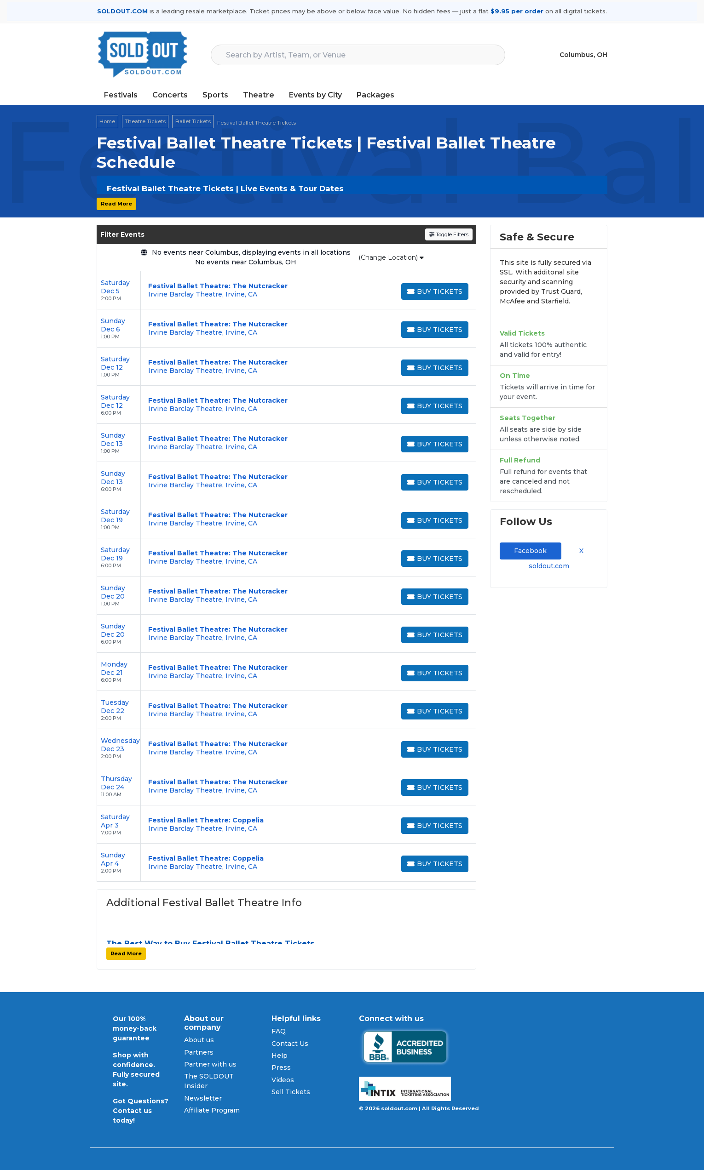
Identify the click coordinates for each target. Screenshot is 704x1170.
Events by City (315, 95)
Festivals (121, 95)
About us (199, 1040)
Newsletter (203, 1098)
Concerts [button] (170, 95)
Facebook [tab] (530, 551)
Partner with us (210, 1064)
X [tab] (579, 551)
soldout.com (549, 566)
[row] (286, 290)
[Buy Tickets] (434, 291)
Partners (199, 1052)
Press (281, 1067)
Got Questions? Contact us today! (140, 1110)
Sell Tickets (290, 1092)
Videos (282, 1080)
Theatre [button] (258, 95)
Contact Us (289, 1043)
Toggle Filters (448, 234)
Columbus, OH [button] (583, 55)
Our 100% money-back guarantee (134, 1028)
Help (279, 1055)
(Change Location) (391, 257)
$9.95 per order (516, 11)
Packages (375, 95)
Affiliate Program (212, 1110)
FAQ (278, 1031)
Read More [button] (116, 203)
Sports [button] (215, 95)
